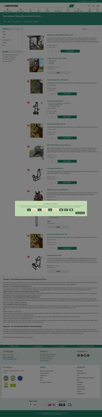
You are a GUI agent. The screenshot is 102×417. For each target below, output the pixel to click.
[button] (32, 209)
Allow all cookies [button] (80, 213)
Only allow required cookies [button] (66, 213)
